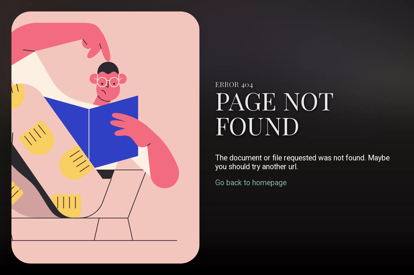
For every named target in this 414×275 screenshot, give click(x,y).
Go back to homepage (251, 182)
